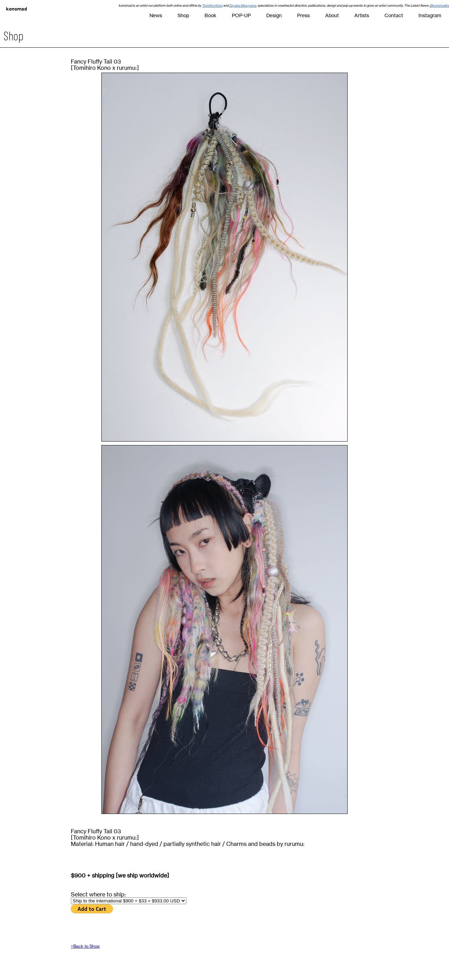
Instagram (429, 15)
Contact (393, 15)
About (332, 15)
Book (210, 15)
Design (274, 15)
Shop (183, 15)
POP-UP (241, 15)
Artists (361, 15)
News (155, 15)
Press (303, 15)
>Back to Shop (85, 946)
